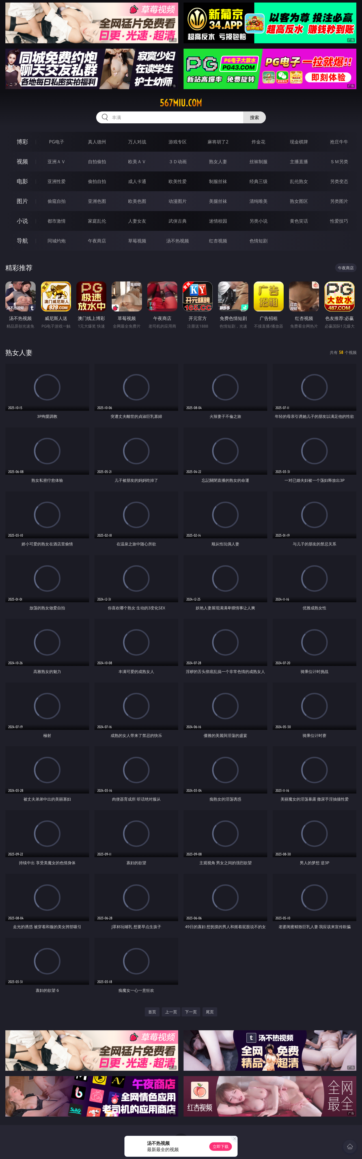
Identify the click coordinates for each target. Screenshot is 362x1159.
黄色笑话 (299, 221)
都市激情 (57, 221)
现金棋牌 (299, 142)
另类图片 (339, 201)
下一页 (191, 1011)
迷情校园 (218, 221)
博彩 (22, 141)
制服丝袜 (218, 181)
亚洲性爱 (57, 181)
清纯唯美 (258, 201)
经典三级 (258, 181)
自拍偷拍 (97, 161)
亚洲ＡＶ (57, 161)
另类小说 (258, 221)
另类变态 (339, 181)
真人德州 (97, 142)
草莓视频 (137, 241)
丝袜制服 (258, 161)
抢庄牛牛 (339, 142)
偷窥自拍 (57, 201)
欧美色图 (137, 201)
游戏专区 (178, 142)
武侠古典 (178, 221)
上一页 (171, 1011)
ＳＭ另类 (339, 161)
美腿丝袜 (218, 201)
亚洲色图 (97, 201)
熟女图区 (299, 201)
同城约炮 (57, 241)
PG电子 (56, 142)
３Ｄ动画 (178, 161)
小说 (22, 221)
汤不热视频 (177, 241)
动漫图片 (178, 201)
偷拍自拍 (97, 181)
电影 (22, 181)
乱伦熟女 (299, 181)
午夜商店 (97, 241)
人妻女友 (137, 221)
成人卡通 (137, 181)
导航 (22, 240)
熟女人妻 (218, 161)
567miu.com (181, 103)
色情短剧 (258, 241)
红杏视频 (218, 241)
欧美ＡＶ (137, 161)
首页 (152, 1011)
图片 (22, 201)
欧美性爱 (178, 181)
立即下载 (221, 1146)
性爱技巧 (339, 221)
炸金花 (258, 142)
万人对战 (137, 142)
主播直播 (299, 161)
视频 (22, 161)
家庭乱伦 (97, 221)
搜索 (254, 117)
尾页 (210, 1011)
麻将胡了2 (218, 142)
